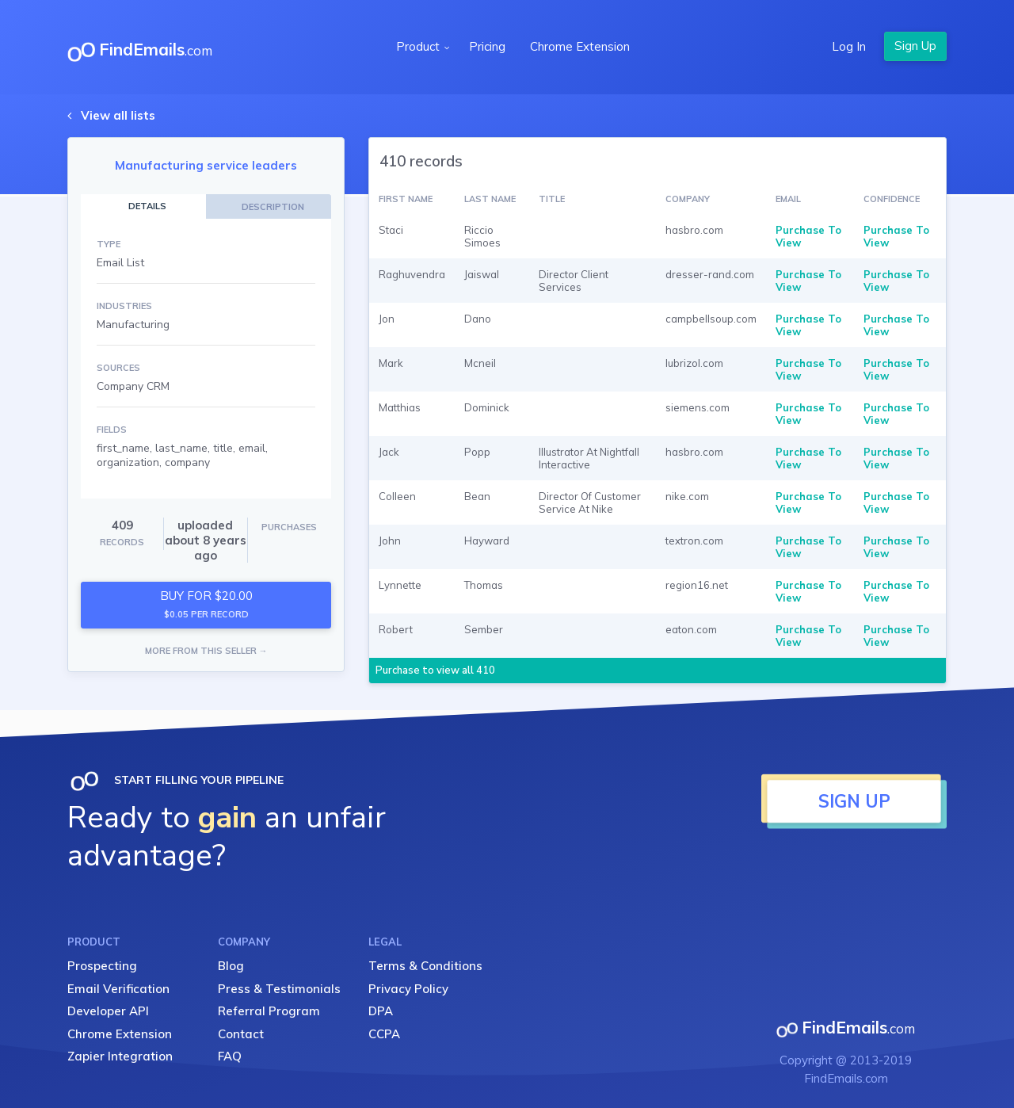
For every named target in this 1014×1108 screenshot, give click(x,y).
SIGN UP (854, 801)
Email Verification (118, 988)
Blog (231, 965)
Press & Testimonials (279, 988)
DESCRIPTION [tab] (273, 206)
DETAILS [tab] (147, 206)
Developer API (108, 1010)
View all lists (118, 115)
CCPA (384, 1033)
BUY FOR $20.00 (206, 604)
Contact (241, 1033)
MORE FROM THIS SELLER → (206, 650)
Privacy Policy (408, 988)
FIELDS (112, 429)
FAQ (230, 1056)
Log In (849, 46)
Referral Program (269, 1010)
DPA (380, 1010)
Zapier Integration (120, 1056)
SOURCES (118, 367)
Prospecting (102, 965)
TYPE (108, 244)
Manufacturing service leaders (206, 165)
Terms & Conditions (425, 965)
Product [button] (419, 46)
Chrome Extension (580, 46)
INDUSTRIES (124, 305)
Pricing (487, 46)
